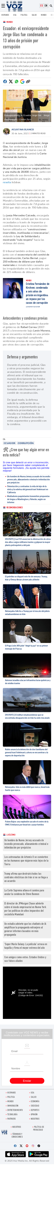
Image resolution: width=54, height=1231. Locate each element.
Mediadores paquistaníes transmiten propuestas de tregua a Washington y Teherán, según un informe (28, 499)
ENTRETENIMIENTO (15, 1110)
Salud (34, 15)
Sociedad (35, 1106)
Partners (11, 1119)
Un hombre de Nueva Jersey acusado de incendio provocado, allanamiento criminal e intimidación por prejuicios (28, 479)
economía (35, 1101)
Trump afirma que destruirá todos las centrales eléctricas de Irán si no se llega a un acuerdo (26, 877)
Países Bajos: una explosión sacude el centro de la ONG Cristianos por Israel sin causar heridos (26, 823)
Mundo (44, 15)
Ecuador (9, 443)
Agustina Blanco (23, 129)
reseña (7, 182)
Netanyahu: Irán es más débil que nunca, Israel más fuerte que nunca (27, 788)
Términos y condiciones (17, 1135)
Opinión (34, 1114)
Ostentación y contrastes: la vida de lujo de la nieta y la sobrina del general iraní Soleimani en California (27, 489)
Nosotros (35, 1119)
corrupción (26, 443)
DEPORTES (35, 1110)
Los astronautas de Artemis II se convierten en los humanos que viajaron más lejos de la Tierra (26, 861)
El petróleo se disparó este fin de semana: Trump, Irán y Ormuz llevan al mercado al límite (26, 578)
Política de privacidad (38, 1128)
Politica (24, 15)
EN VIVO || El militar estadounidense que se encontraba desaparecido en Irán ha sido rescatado (27, 716)
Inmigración (12, 1106)
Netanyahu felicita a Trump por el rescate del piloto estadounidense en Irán (27, 612)
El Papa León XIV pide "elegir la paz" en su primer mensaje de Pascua (26, 647)
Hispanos (5, 15)
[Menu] (3, 6)
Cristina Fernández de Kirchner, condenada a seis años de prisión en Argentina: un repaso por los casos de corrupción (37, 294)
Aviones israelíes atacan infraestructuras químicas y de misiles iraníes (27, 682)
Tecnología (12, 1114)
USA (14, 15)
